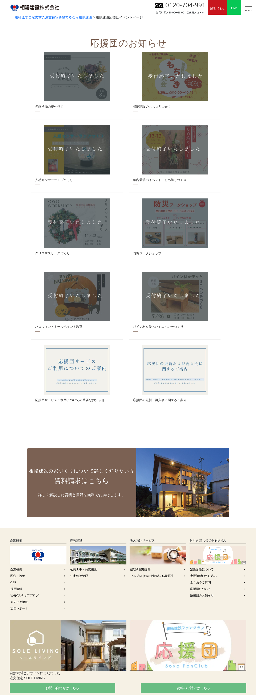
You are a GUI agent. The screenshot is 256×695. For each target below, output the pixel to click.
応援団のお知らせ (202, 526)
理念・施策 (17, 507)
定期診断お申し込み (203, 507)
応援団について (200, 520)
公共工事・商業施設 (83, 500)
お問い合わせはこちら (47, 619)
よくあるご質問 (200, 513)
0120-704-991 (180, 5)
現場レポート (19, 539)
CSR (13, 513)
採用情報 (16, 520)
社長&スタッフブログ (24, 526)
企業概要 (16, 500)
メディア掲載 (19, 533)
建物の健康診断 (140, 500)
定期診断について (202, 500)
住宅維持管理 (79, 507)
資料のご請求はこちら (128, 619)
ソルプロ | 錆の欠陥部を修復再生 (152, 507)
